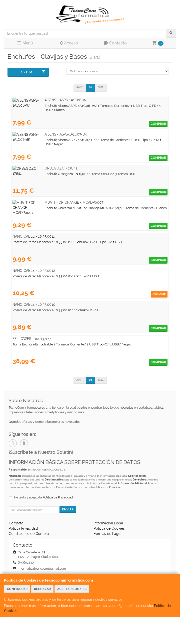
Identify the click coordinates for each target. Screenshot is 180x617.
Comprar (158, 124)
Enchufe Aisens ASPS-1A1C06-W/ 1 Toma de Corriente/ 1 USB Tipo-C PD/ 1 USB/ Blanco (81, 106)
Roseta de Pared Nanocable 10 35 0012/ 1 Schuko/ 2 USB (55, 276)
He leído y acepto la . (44, 497)
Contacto (115, 43)
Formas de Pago (107, 534)
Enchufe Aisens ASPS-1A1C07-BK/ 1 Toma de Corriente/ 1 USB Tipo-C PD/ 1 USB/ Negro (80, 140)
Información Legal (108, 523)
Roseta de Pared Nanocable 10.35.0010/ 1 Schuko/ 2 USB (56, 310)
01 (90, 87)
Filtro (33, 72)
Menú (24, 43)
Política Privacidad (23, 528)
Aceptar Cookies (71, 589)
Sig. (101, 87)
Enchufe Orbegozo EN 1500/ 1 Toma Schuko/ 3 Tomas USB (57, 174)
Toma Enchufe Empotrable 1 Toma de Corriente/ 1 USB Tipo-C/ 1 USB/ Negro (71, 344)
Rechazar (42, 589)
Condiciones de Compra (29, 534)
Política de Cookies (109, 528)
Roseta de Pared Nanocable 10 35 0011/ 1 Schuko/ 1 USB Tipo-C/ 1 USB (67, 242)
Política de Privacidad (109, 487)
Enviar (68, 509)
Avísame (159, 294)
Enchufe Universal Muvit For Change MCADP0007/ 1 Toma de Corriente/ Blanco (73, 208)
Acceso (68, 43)
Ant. (80, 87)
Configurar (17, 589)
